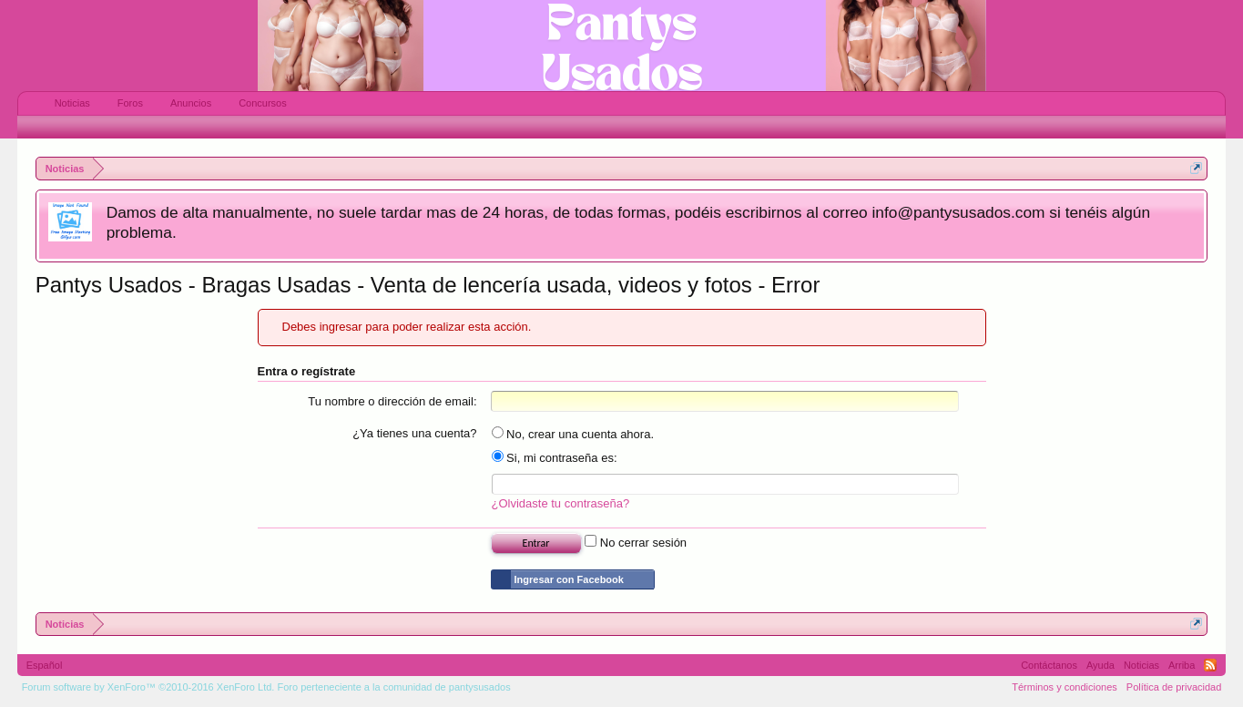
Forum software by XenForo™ (148, 686)
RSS (1210, 665)
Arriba (1181, 665)
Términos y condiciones (1064, 686)
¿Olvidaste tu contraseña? (561, 503)
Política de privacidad (1174, 686)
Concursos (263, 102)
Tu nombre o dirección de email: (392, 401)
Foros (130, 102)
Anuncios (190, 102)
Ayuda (1100, 665)
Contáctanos (1049, 665)
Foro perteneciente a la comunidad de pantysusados (393, 686)
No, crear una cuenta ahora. (573, 434)
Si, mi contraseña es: (554, 458)
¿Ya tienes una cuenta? (414, 433)
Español (44, 665)
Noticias (72, 102)
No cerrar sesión (636, 542)
